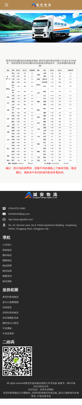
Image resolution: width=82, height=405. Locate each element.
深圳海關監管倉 (10, 317)
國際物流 (7, 260)
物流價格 (7, 281)
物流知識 (7, 271)
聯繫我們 (7, 276)
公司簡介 (7, 244)
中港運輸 (7, 328)
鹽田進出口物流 (10, 323)
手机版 (53, 383)
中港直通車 (8, 333)
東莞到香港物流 (10, 297)
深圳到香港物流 (10, 312)
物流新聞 (7, 265)
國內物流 (7, 255)
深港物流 (7, 307)
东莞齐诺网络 (47, 389)
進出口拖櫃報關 (10, 302)
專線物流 (7, 250)
